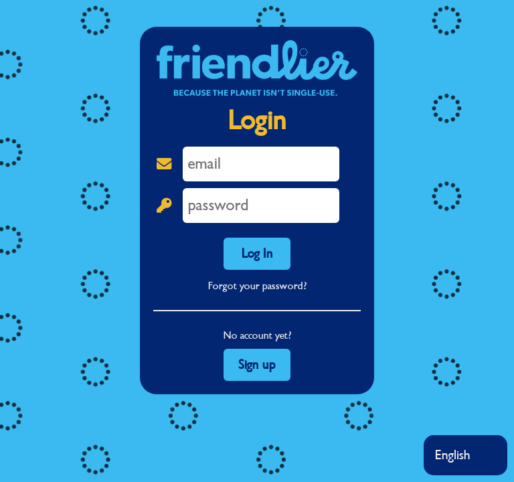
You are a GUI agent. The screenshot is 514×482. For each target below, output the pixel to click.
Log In (257, 254)
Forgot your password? (257, 286)
